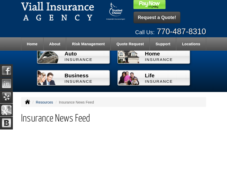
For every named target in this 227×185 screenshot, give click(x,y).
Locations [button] (191, 44)
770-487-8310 (181, 31)
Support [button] (163, 44)
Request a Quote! (157, 17)
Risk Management (88, 44)
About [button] (54, 44)
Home (32, 44)
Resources (44, 102)
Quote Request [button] (130, 44)
